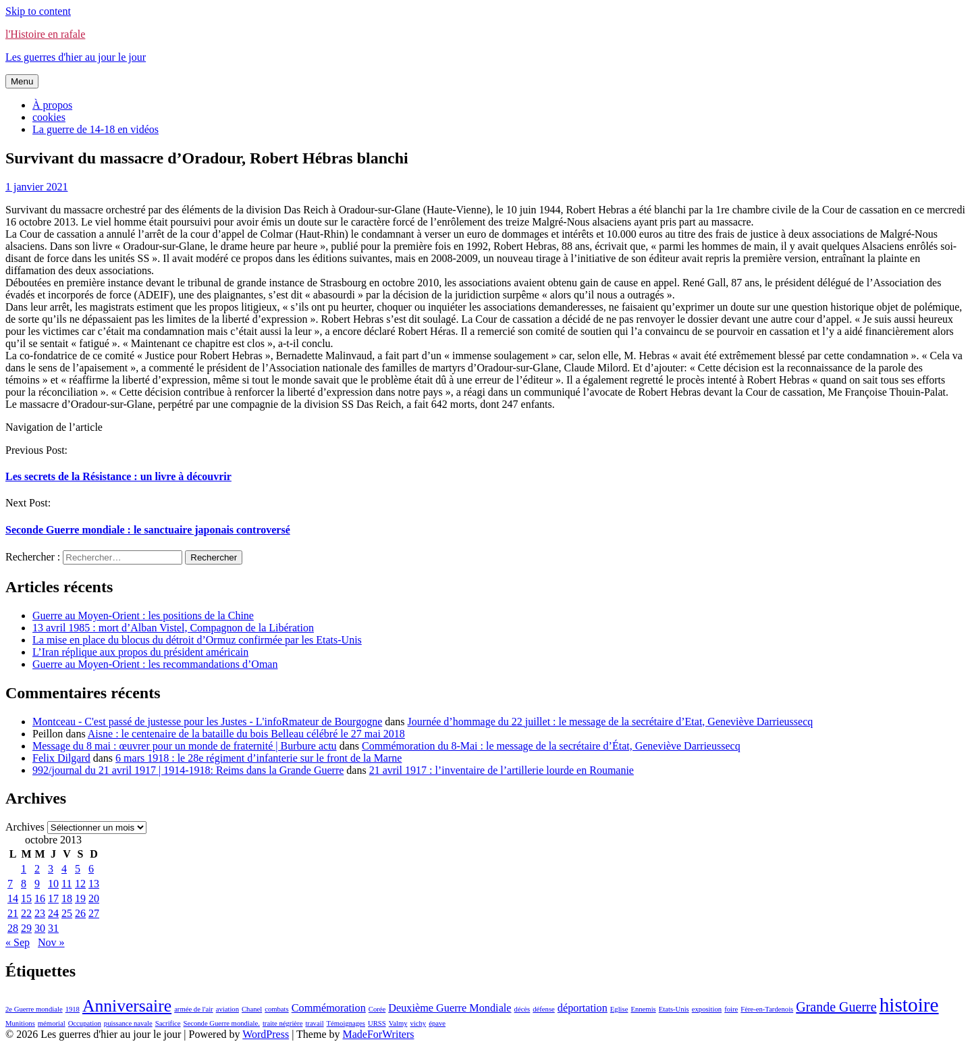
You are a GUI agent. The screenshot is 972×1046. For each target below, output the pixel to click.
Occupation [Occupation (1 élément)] (84, 1023)
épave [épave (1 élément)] (437, 1023)
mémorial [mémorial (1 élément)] (51, 1023)
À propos (52, 105)
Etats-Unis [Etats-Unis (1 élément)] (674, 1009)
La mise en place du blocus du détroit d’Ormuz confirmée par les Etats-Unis (197, 640)
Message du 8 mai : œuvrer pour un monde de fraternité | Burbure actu (184, 746)
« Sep (17, 942)
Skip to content (38, 11)
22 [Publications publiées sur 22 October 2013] (26, 913)
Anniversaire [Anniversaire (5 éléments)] (126, 1006)
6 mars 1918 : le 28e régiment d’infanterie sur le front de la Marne (258, 758)
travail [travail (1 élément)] (314, 1023)
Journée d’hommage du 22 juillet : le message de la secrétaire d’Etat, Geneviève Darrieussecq (610, 721)
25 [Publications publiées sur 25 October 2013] (66, 913)
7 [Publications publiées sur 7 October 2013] (10, 883)
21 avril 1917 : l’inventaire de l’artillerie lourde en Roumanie (501, 770)
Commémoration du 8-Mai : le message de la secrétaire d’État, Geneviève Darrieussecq (551, 746)
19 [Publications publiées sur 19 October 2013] (80, 898)
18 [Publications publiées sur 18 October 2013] (66, 898)
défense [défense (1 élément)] (544, 1009)
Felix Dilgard (61, 758)
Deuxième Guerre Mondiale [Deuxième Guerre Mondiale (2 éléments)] (449, 1008)
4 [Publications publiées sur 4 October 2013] (64, 868)
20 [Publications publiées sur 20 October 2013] (93, 898)
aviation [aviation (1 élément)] (227, 1009)
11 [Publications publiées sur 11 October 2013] (66, 883)
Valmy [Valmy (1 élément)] (398, 1023)
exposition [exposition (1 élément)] (707, 1009)
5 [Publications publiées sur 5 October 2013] (77, 868)
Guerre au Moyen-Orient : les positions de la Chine (143, 615)
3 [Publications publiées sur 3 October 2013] (50, 868)
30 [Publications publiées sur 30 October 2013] (39, 928)
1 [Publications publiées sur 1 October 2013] (23, 868)
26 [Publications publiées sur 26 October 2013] (80, 913)
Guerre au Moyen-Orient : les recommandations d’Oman (154, 664)
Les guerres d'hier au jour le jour (75, 57)
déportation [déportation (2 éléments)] (583, 1008)
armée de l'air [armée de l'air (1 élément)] (193, 1009)
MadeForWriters (378, 1034)
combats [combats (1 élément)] (277, 1009)
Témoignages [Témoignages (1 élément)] (346, 1023)
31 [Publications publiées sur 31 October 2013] (53, 928)
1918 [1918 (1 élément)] (72, 1009)
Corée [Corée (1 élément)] (377, 1009)
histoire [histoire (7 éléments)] (909, 1005)
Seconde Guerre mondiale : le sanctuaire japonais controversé (147, 529)
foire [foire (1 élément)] (731, 1009)
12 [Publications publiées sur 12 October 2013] (80, 883)
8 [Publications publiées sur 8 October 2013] (23, 883)
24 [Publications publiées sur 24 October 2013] (53, 913)
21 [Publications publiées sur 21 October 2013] (12, 913)
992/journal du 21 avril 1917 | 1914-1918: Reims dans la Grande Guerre (188, 770)
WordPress (265, 1034)
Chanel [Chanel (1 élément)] (252, 1009)
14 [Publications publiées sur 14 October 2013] (12, 898)
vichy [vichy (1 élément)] (418, 1023)
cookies (48, 117)
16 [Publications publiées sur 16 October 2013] (39, 898)
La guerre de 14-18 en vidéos (95, 129)
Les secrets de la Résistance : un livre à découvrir (118, 476)
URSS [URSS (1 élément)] (377, 1023)
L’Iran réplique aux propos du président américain (140, 652)
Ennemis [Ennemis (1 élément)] (642, 1009)
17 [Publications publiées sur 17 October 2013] (53, 898)
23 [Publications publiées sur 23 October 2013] (39, 913)
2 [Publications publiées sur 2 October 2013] (37, 868)
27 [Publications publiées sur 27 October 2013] (93, 913)
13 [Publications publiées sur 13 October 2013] (93, 883)
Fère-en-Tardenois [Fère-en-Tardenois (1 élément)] (766, 1009)
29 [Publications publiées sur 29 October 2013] (26, 928)
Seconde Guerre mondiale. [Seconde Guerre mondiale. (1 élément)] (222, 1023)
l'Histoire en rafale (45, 34)
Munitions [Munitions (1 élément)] (20, 1023)
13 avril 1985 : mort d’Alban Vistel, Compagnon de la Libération (173, 627)
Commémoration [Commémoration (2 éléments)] (329, 1008)
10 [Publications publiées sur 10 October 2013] (53, 883)
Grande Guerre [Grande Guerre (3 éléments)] (836, 1006)
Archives (25, 827)
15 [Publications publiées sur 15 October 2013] (26, 898)
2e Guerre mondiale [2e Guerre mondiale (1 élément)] (34, 1009)
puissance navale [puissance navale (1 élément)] (128, 1023)
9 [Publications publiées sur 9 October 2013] (37, 883)
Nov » (51, 942)
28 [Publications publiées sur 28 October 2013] (12, 928)
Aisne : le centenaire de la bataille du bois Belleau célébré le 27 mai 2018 (246, 733)
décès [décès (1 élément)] (522, 1009)
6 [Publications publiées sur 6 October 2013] (91, 868)
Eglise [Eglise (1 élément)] (619, 1009)
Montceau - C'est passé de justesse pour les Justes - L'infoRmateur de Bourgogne (207, 721)
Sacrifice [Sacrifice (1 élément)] (168, 1023)
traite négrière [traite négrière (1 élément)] (282, 1023)
